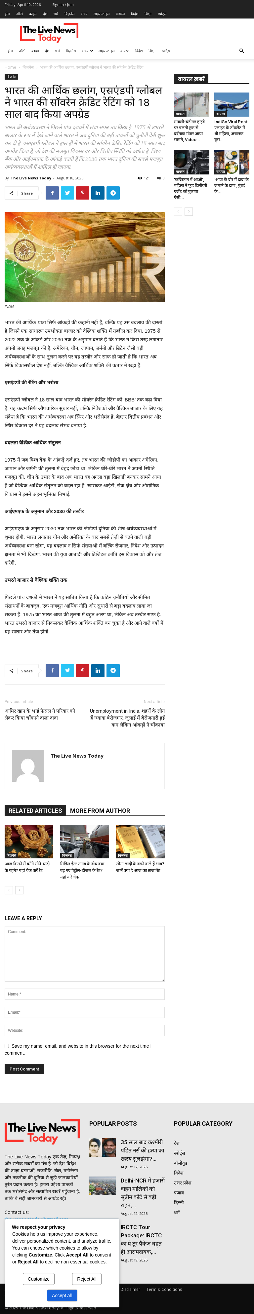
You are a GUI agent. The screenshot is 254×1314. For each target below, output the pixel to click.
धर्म (56, 13)
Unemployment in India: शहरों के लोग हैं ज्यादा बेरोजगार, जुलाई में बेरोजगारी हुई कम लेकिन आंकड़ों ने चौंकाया (127, 718)
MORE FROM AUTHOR (100, 810)
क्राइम (33, 13)
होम (7, 13)
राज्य (84, 13)
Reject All (86, 1279)
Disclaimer (130, 1289)
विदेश (134, 13)
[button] (241, 51)
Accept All (62, 1295)
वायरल (120, 13)
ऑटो (19, 13)
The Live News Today (31, 177)
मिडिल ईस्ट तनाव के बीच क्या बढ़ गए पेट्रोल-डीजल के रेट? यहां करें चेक (82, 870)
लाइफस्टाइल (101, 13)
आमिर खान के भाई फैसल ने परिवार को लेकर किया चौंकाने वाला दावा (40, 714)
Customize (39, 1279)
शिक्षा (148, 13)
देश (45, 13)
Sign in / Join (63, 4)
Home (10, 67)
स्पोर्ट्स (162, 13)
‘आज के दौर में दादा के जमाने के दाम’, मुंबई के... (231, 185)
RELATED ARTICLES (35, 810)
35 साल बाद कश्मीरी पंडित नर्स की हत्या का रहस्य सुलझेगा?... (142, 1150)
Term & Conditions (164, 1289)
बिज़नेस (69, 13)
